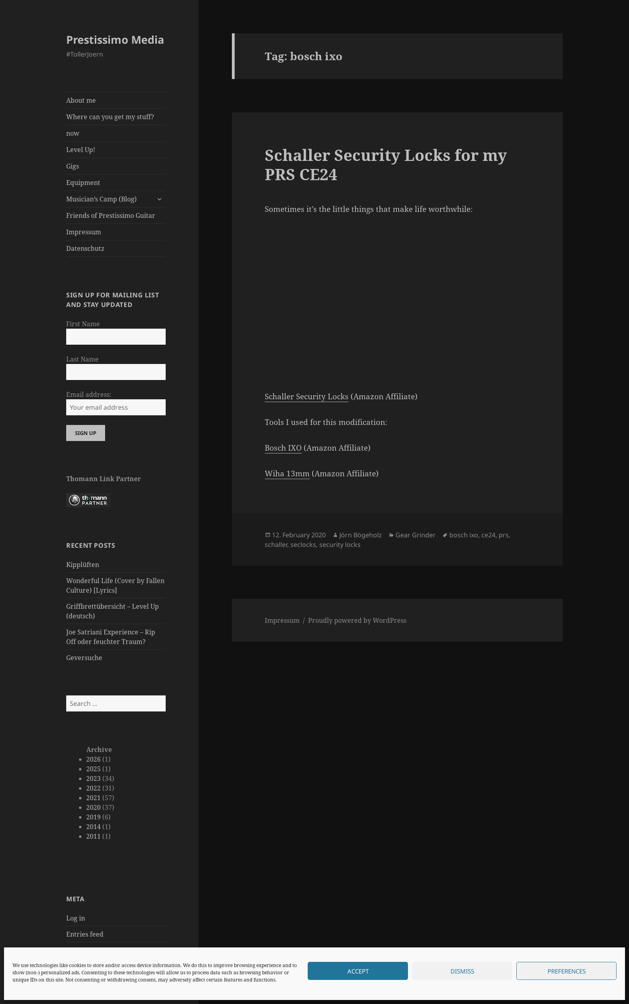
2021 (93, 797)
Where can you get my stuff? (110, 116)
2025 (93, 768)
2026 (93, 759)
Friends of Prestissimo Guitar (110, 215)
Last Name (82, 359)
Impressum (83, 232)
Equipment (83, 182)
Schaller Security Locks (307, 396)
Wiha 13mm (287, 473)
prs (504, 534)
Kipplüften (82, 564)
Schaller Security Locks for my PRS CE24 (386, 164)
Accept (358, 971)
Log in (75, 918)
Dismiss (462, 971)
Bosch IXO (283, 448)
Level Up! (80, 149)
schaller (276, 544)
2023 (93, 778)
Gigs (72, 166)
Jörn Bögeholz (360, 534)
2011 (93, 836)
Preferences (567, 971)
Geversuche (84, 657)
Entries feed (84, 934)
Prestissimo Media (115, 39)
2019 (93, 817)
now (72, 133)
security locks (340, 544)
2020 (93, 807)
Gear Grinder (416, 534)
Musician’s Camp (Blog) (101, 199)
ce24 (488, 534)
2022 (93, 788)
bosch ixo (463, 534)
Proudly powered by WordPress (357, 620)
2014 (93, 826)
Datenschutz (85, 248)
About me (81, 100)
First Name (83, 323)
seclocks (303, 544)
